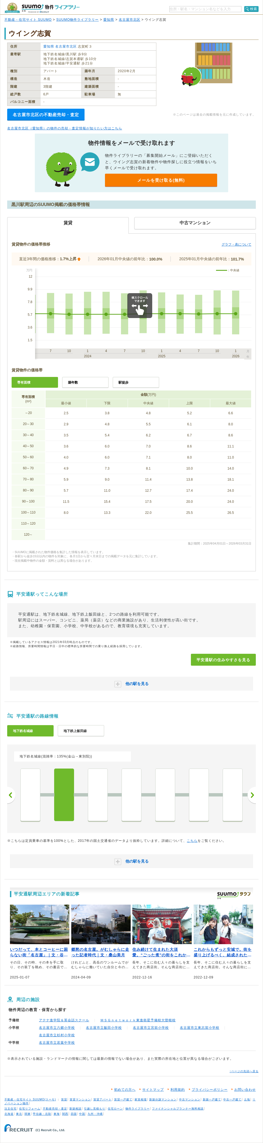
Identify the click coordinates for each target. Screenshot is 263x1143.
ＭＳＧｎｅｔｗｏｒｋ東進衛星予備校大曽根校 (138, 1020)
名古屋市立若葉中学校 (57, 1043)
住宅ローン (115, 1108)
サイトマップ (153, 1090)
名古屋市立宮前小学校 (151, 1028)
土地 (247, 1099)
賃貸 (64, 1099)
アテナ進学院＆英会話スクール (64, 1020)
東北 (19, 1113)
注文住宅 (10, 1108)
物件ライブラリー (137, 1108)
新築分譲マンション (163, 1099)
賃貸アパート (102, 1099)
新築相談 (75, 1108)
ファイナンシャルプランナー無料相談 (178, 1108)
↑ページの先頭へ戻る (244, 1071)
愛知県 (108, 20)
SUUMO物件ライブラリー (77, 20)
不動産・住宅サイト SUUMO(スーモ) (30, 1099)
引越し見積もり (94, 1108)
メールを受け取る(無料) (161, 180)
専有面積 (23, 382)
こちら (192, 841)
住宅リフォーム (29, 1108)
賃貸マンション (80, 1099)
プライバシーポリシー (210, 1090)
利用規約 (177, 1090)
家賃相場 (141, 1099)
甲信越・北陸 (42, 1113)
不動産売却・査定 (55, 1108)
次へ (252, 795)
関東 (28, 1113)
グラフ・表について (236, 244)
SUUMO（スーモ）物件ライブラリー (42, 8)
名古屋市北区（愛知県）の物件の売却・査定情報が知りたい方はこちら (64, 128)
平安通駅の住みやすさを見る (223, 660)
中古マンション (189, 1099)
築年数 (73, 382)
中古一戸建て (232, 1099)
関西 (65, 1113)
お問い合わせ (245, 1090)
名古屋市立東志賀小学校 (199, 1028)
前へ (11, 795)
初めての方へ (125, 1090)
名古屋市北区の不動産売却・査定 (46, 114)
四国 (74, 1113)
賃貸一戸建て (123, 1099)
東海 (57, 1113)
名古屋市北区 (129, 20)
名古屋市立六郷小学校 (57, 1028)
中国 (82, 1113)
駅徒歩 (123, 382)
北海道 (9, 1113)
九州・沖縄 (95, 1113)
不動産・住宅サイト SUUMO (28, 20)
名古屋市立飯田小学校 (104, 1028)
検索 (253, 9)
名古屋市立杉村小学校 (57, 1035)
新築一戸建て (212, 1099)
